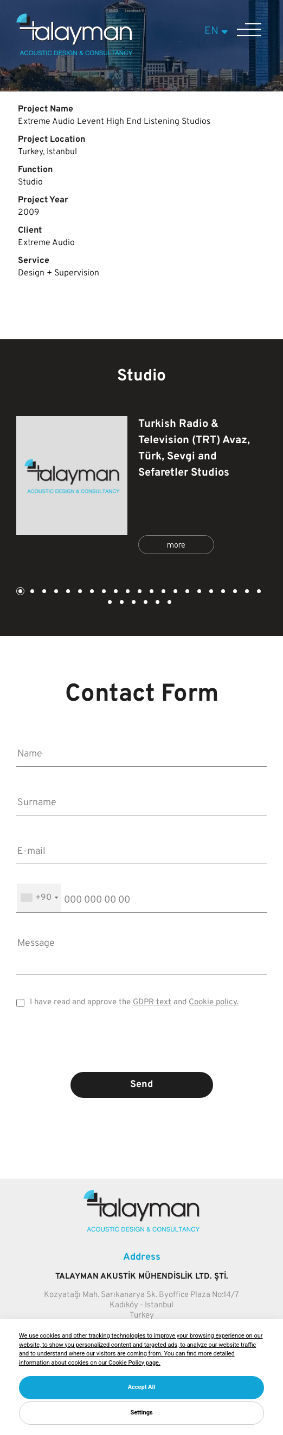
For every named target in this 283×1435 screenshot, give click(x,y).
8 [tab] (103, 592)
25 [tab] (145, 603)
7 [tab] (91, 592)
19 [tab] (234, 592)
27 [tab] (168, 603)
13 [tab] (162, 592)
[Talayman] (74, 53)
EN (217, 31)
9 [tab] (115, 592)
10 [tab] (127, 592)
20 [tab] (246, 592)
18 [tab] (222, 592)
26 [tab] (156, 603)
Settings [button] (141, 1412)
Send (141, 1084)
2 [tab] (31, 592)
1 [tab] (19, 592)
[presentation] (141, 1047)
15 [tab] (186, 592)
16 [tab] (198, 592)
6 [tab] (79, 592)
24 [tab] (133, 603)
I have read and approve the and (134, 1002)
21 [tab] (258, 592)
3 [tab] (43, 592)
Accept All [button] (142, 1387)
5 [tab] (67, 592)
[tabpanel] (141, 486)
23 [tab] (121, 603)
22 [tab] (109, 603)
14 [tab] (174, 592)
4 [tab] (55, 592)
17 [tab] (210, 592)
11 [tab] (139, 592)
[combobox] (39, 898)
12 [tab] (150, 592)
